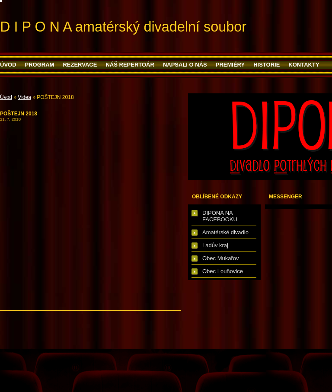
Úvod (8, 64)
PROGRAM (39, 64)
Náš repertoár (129, 64)
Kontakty (303, 64)
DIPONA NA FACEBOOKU (219, 216)
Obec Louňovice (222, 271)
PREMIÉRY (230, 64)
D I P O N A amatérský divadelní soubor (123, 27)
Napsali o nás (185, 64)
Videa (24, 97)
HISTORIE (266, 64)
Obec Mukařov (220, 258)
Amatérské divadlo (225, 232)
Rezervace (80, 64)
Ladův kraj (215, 245)
